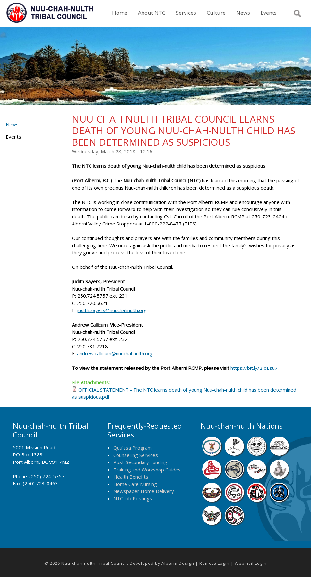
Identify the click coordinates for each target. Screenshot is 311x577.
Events (269, 12)
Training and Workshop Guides (147, 469)
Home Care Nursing (135, 484)
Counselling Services (135, 455)
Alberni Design (177, 563)
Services (186, 12)
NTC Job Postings (132, 498)
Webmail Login (251, 563)
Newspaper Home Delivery (143, 491)
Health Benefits (130, 476)
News (243, 12)
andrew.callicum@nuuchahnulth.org (115, 353)
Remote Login (214, 563)
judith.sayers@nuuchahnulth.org (112, 310)
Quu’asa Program (132, 448)
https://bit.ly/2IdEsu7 (254, 368)
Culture (216, 12)
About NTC (151, 12)
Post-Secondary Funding (140, 462)
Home (119, 12)
